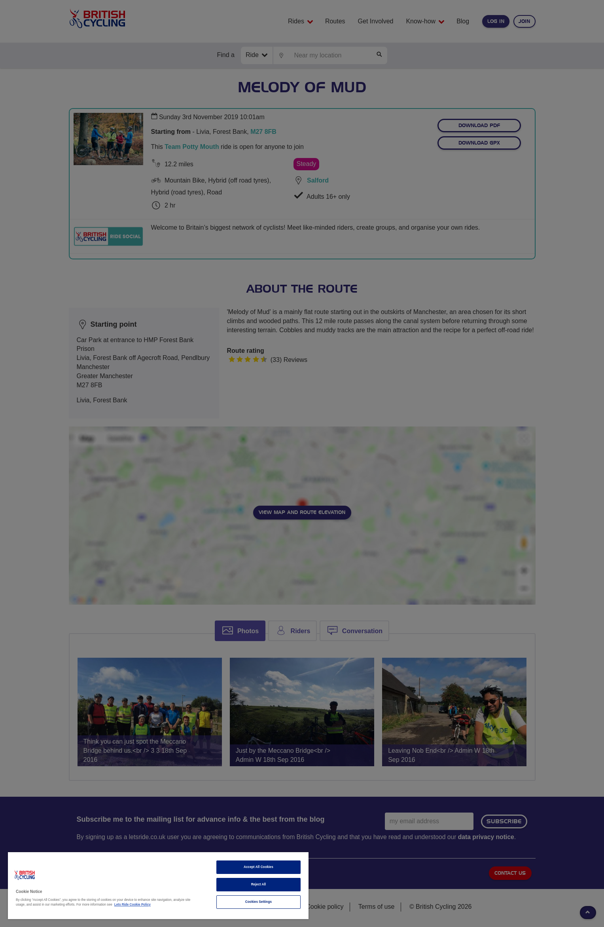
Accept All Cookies (258, 867)
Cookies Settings (258, 902)
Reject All (258, 884)
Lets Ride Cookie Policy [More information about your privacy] (132, 904)
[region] (158, 885)
